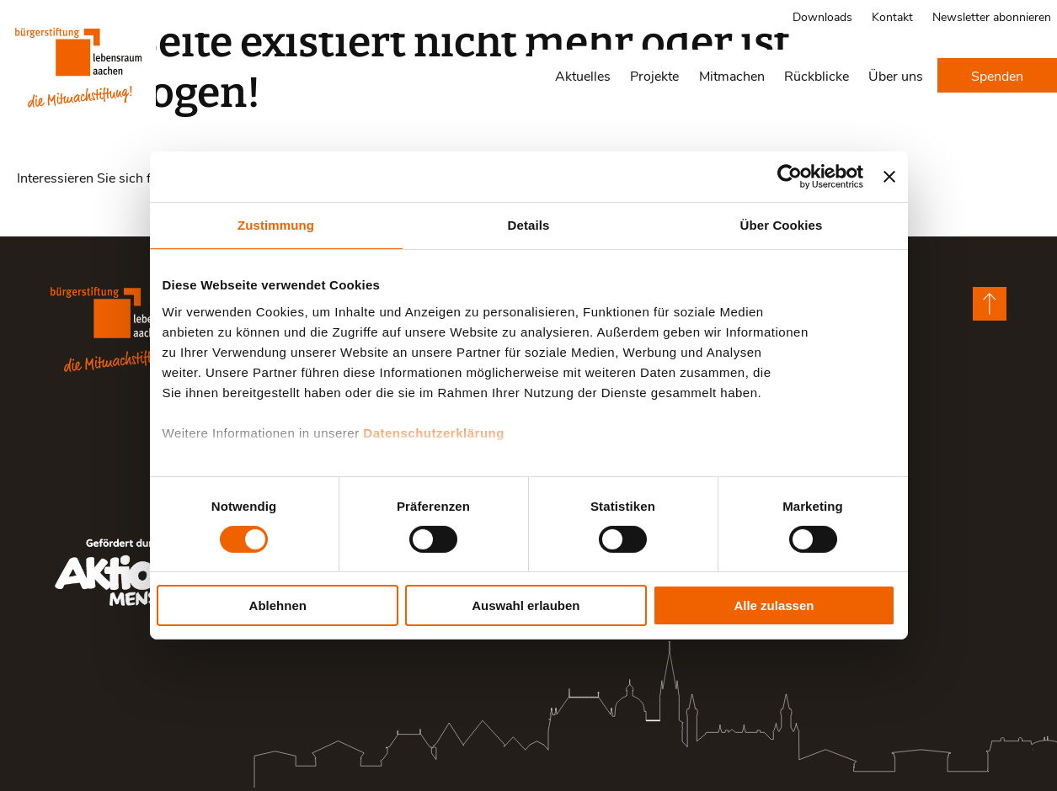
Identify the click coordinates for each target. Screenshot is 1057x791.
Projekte (654, 75)
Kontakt (892, 16)
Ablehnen (278, 605)
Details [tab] (529, 225)
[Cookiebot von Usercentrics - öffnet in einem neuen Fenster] (789, 176)
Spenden (997, 75)
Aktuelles (583, 75)
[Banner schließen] (889, 177)
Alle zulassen (774, 605)
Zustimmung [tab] (276, 225)
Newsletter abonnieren (991, 16)
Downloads (822, 16)
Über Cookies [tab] (781, 225)
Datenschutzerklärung (433, 432)
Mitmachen (732, 75)
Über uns (895, 75)
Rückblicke (816, 75)
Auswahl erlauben (525, 605)
